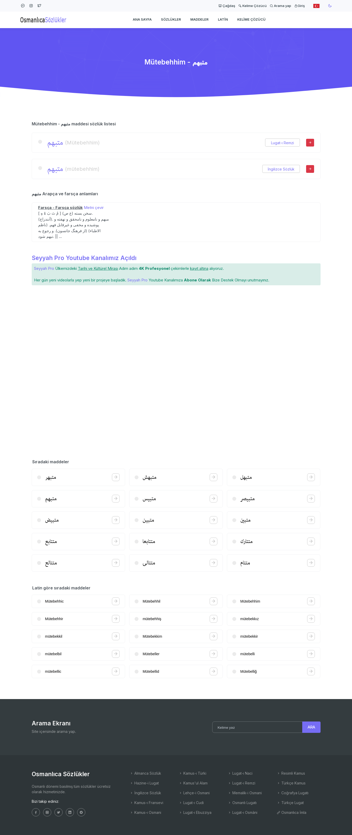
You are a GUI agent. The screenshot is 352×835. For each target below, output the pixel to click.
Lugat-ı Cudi (191, 802)
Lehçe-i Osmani (194, 793)
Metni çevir (94, 207)
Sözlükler (171, 20)
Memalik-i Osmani (245, 793)
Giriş (299, 6)
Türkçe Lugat (290, 802)
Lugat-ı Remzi (282, 143)
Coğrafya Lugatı (292, 793)
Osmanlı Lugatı (242, 802)
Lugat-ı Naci (240, 773)
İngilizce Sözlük (281, 169)
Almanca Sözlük (145, 773)
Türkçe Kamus (291, 783)
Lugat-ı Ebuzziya (195, 812)
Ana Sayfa (142, 20)
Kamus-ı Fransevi (146, 802)
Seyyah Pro (44, 268)
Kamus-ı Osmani (145, 812)
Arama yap (280, 6)
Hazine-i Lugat (144, 783)
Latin (223, 20)
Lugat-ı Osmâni (242, 812)
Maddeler (199, 20)
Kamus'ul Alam (193, 783)
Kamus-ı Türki (192, 773)
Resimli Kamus (291, 773)
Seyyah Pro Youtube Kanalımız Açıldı (84, 257)
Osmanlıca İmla (291, 812)
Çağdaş (226, 6)
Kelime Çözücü (252, 6)
